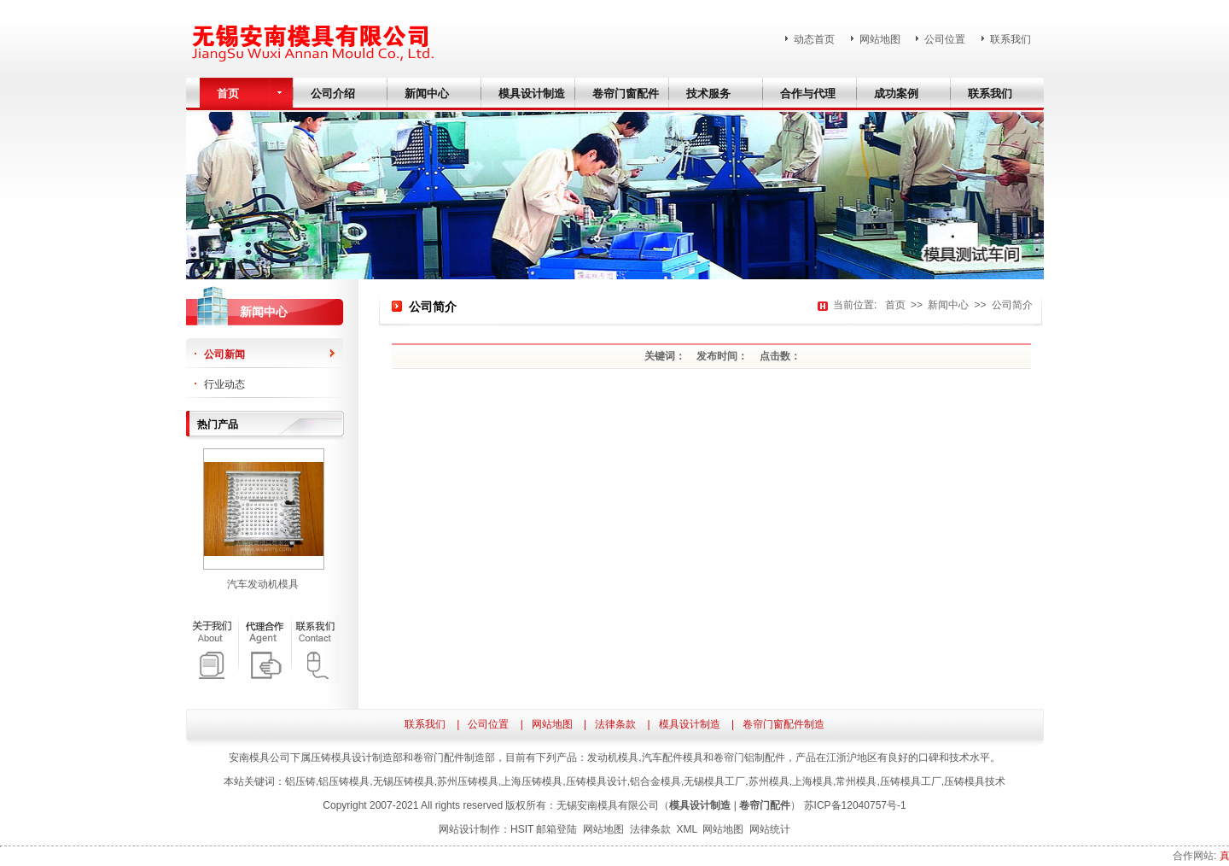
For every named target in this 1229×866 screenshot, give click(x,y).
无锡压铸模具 (403, 781)
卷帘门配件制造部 (454, 758)
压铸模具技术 (974, 781)
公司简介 (1012, 305)
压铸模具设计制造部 (357, 758)
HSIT (521, 829)
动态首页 (814, 39)
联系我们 (1010, 39)
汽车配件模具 (672, 758)
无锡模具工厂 (714, 781)
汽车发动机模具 (263, 584)
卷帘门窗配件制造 (783, 724)
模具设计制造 (689, 724)
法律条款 (615, 724)
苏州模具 (768, 781)
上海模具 (812, 781)
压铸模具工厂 (910, 781)
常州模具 (856, 781)
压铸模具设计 (596, 781)
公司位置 (944, 39)
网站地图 (879, 39)
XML (686, 829)
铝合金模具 (655, 781)
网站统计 (769, 829)
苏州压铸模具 (467, 781)
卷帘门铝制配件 (749, 758)
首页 (895, 305)
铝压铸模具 (344, 781)
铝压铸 (300, 781)
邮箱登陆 (556, 829)
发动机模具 (612, 758)
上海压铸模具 (531, 781)
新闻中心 (948, 305)
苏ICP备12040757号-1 (855, 805)
